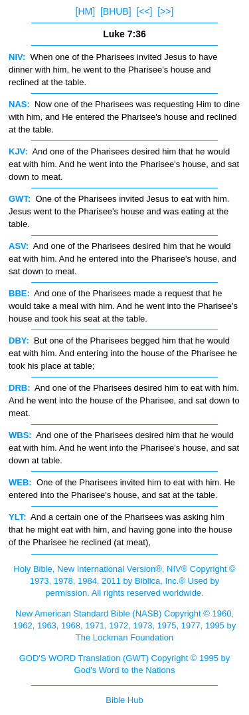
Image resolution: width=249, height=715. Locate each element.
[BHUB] (115, 11)
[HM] (86, 11)
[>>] (165, 11)
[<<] (144, 11)
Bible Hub (124, 700)
